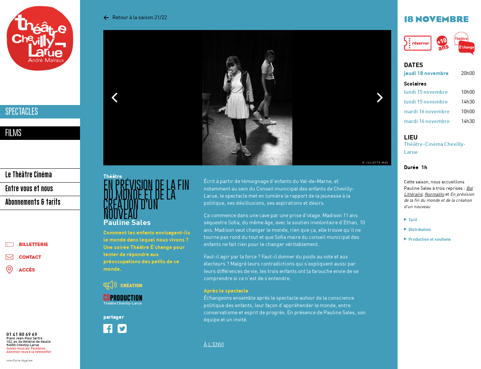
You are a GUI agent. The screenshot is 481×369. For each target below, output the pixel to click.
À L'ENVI (214, 344)
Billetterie (33, 245)
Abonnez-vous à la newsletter (28, 352)
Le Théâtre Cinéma (28, 175)
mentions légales (19, 360)
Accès (27, 270)
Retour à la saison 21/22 (135, 17)
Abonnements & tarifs (33, 203)
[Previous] (115, 98)
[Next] (379, 98)
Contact (30, 257)
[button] (418, 43)
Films (13, 133)
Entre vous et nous (29, 189)
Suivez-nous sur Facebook (25, 348)
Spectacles (21, 111)
